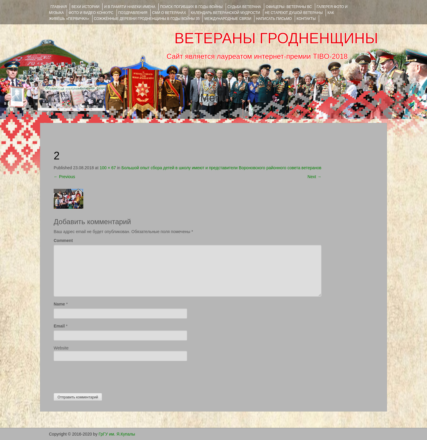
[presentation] (99, 375)
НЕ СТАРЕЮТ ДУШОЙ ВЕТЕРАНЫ (294, 13)
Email (59, 326)
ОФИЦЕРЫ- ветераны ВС (289, 7)
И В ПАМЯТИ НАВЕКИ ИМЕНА (129, 7)
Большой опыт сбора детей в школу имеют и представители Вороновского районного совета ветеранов (221, 167)
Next (314, 176)
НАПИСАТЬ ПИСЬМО (274, 19)
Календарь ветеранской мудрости (225, 13)
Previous (64, 176)
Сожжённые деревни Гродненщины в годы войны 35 (147, 19)
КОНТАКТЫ (306, 19)
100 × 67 (108, 167)
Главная (58, 7)
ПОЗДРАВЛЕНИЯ (132, 13)
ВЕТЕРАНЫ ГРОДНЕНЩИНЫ (276, 38)
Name (59, 304)
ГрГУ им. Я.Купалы (117, 434)
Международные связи (227, 19)
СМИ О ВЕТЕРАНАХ (169, 13)
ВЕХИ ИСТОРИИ (85, 7)
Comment (63, 240)
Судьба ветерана (244, 7)
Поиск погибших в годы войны (191, 7)
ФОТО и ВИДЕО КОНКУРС (90, 13)
